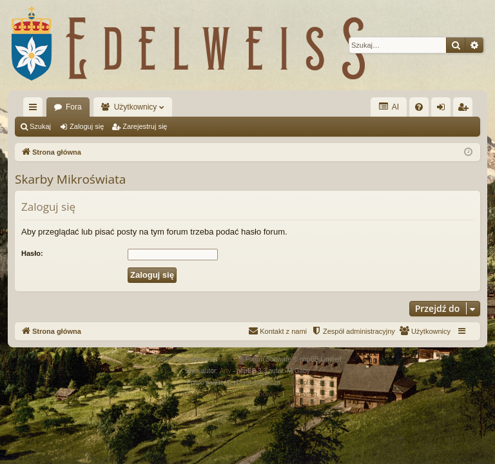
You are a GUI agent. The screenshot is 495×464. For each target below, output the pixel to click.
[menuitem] (419, 107)
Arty (225, 370)
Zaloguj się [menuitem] (444, 109)
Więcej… (35, 109)
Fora (74, 106)
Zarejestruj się (144, 126)
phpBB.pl (295, 382)
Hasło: (32, 253)
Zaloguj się (87, 126)
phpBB (229, 359)
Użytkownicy (135, 106)
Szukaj (40, 126)
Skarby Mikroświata (70, 179)
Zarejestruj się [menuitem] (465, 109)
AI (388, 106)
